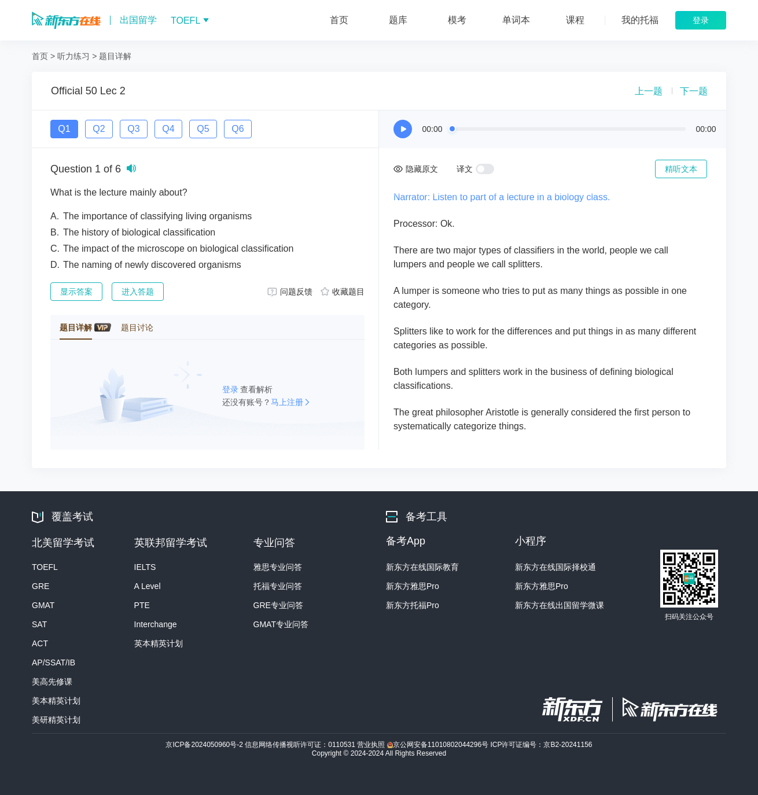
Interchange (155, 624)
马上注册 (287, 402)
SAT (39, 624)
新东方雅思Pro (412, 586)
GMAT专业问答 (280, 624)
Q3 (133, 129)
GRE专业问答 (278, 605)
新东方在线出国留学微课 (559, 605)
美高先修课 (52, 681)
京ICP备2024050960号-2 (205, 745)
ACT (40, 643)
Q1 (64, 129)
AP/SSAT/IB (53, 662)
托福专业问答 (277, 586)
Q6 (237, 129)
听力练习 (73, 56)
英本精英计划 (158, 643)
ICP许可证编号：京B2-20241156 (541, 745)
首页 (40, 56)
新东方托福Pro (412, 605)
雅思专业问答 (277, 567)
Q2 (99, 129)
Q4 (168, 129)
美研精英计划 (56, 719)
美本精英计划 (56, 700)
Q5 (203, 129)
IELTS (145, 567)
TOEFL (45, 567)
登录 (231, 389)
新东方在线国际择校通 (555, 567)
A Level (147, 586)
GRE (40, 586)
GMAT (43, 605)
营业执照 (372, 745)
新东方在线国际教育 (422, 567)
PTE (142, 605)
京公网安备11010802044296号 (439, 745)
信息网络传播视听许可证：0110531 (301, 745)
